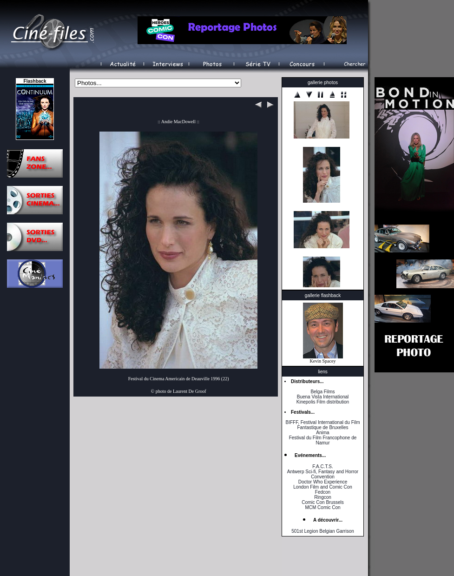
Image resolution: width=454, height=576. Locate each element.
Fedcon (322, 492)
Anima (322, 432)
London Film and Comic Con (322, 487)
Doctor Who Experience (323, 481)
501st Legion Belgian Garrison (322, 531)
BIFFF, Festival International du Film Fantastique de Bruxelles (322, 425)
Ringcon (322, 497)
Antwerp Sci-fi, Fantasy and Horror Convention (322, 474)
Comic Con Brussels (323, 502)
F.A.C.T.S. (322, 466)
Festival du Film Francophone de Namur (323, 440)
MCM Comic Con (322, 507)
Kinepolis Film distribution (322, 401)
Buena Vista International (323, 396)
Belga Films (322, 391)
